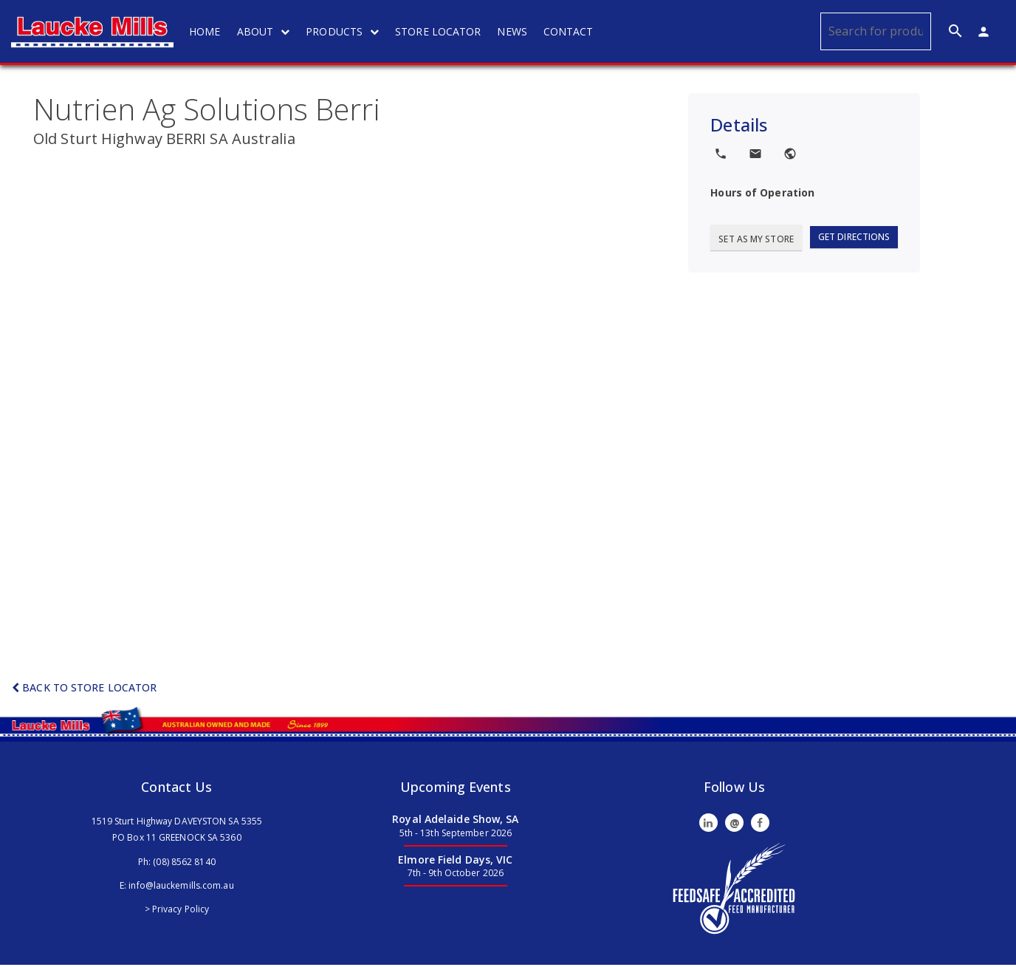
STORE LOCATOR (441, 31)
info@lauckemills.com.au (180, 887)
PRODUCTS (345, 31)
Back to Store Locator (84, 690)
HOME (207, 31)
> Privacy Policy (177, 911)
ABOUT (265, 31)
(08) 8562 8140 (184, 863)
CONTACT (571, 31)
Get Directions (854, 239)
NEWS (514, 31)
